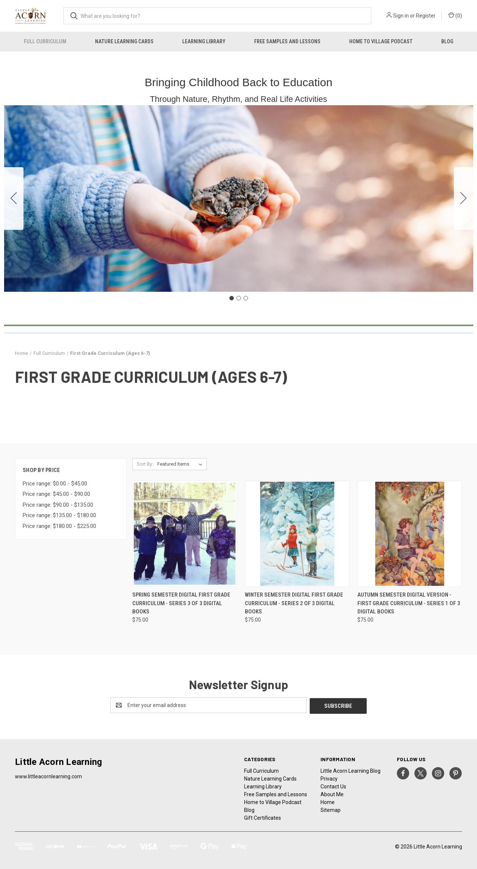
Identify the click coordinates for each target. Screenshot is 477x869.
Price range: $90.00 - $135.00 (58, 504)
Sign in (401, 16)
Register (426, 16)
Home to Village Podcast (381, 41)
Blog (447, 41)
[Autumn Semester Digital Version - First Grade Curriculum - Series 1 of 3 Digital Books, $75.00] (410, 533)
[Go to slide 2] (463, 198)
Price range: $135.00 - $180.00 (59, 515)
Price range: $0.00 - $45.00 (55, 483)
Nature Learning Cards (124, 41)
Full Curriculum (45, 41)
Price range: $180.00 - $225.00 (59, 526)
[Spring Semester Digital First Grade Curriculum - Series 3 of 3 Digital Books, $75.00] (185, 533)
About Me (332, 794)
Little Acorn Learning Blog (350, 770)
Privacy (329, 778)
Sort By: (145, 464)
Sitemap (330, 809)
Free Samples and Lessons (287, 41)
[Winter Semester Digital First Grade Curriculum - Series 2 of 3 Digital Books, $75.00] (297, 533)
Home (327, 801)
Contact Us (333, 786)
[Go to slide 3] (13, 198)
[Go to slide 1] (231, 298)
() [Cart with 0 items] (455, 15)
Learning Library (203, 41)
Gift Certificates (262, 817)
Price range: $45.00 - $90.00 (56, 494)
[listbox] (181, 464)
